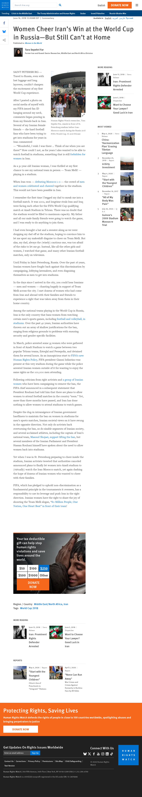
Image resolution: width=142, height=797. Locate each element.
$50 (22, 568)
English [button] (101, 5)
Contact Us (9, 761)
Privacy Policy (34, 761)
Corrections (21, 761)
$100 (33, 568)
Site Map (59, 761)
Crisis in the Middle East (23, 13)
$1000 (33, 575)
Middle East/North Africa (48, 604)
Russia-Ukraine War (119, 13)
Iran (66, 604)
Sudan (84, 13)
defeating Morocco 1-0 (47, 181)
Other (44, 575)
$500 (22, 575)
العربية (115, 18)
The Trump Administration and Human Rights (57, 13)
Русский (129, 18)
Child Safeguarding (73, 761)
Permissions (47, 761)
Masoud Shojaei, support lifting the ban (52, 437)
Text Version (9, 765)
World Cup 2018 (29, 608)
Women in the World (33, 43)
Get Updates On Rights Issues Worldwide (33, 747)
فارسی (122, 18)
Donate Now (119, 5)
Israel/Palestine (99, 13)
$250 (44, 568)
